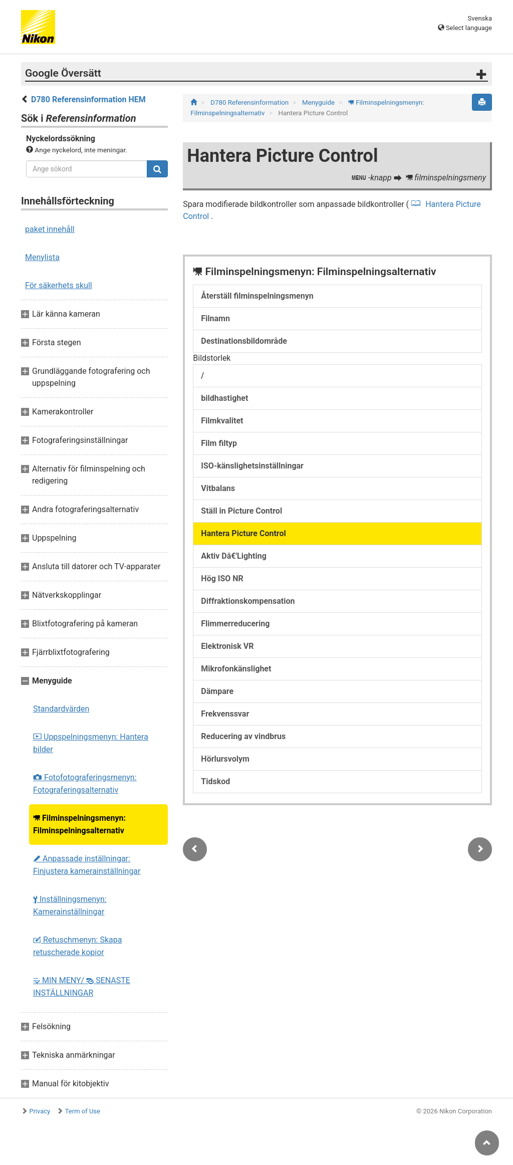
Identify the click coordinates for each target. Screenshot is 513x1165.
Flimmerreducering (235, 623)
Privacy (39, 1111)
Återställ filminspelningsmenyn (257, 296)
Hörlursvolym (225, 759)
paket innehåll (50, 229)
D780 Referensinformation (250, 102)
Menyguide (319, 102)
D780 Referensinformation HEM (88, 99)
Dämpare (217, 691)
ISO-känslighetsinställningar (252, 466)
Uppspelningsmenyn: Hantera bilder (90, 743)
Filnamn (215, 318)
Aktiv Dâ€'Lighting (234, 556)
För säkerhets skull (58, 285)
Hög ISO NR (222, 578)
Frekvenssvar (225, 714)
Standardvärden (61, 709)
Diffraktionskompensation (248, 601)
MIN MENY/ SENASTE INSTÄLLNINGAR (81, 987)
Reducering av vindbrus (243, 736)
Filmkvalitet (222, 420)
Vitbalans (218, 488)
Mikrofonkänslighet (236, 668)
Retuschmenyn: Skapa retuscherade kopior (77, 946)
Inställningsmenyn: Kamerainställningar (70, 905)
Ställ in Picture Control (241, 511)
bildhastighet (224, 398)
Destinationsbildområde (244, 341)
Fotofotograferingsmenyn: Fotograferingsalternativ (85, 784)
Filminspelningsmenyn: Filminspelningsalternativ (79, 824)
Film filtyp (219, 443)
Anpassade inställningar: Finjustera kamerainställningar (87, 865)
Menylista (42, 257)
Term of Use (82, 1111)
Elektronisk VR (227, 646)
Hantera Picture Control (243, 533)
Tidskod (215, 781)
